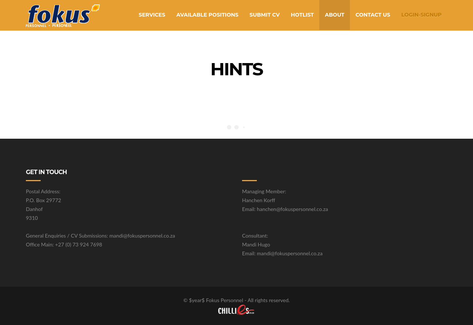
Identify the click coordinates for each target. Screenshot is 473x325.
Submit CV (264, 14)
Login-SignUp (421, 14)
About (334, 14)
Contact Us (372, 14)
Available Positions (207, 14)
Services (152, 14)
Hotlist (302, 14)
